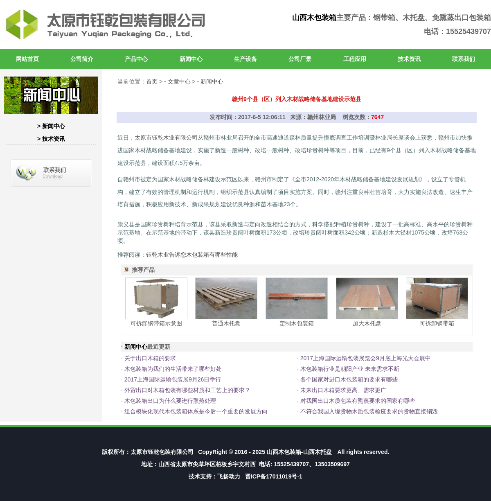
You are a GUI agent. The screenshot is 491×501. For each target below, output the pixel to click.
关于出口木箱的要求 (150, 358)
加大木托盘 (367, 323)
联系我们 (463, 59)
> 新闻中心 (51, 126)
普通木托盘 (226, 323)
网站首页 (27, 59)
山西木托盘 (317, 452)
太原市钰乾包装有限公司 (162, 452)
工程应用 (354, 59)
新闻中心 (191, 59)
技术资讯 (409, 59)
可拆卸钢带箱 (437, 323)
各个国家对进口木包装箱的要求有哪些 (349, 379)
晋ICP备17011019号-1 (273, 476)
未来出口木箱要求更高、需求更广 (343, 390)
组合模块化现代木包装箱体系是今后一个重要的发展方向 (196, 411)
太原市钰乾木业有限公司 (166, 137)
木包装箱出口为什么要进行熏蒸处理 (170, 400)
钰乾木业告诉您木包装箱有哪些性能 (192, 254)
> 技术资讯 (51, 138)
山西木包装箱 (314, 18)
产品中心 (136, 59)
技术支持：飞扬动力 (214, 476)
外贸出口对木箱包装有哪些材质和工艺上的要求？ (187, 390)
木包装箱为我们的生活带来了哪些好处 (173, 369)
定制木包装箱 (296, 323)
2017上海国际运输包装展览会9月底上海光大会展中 (365, 358)
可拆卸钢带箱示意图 (156, 323)
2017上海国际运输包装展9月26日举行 (172, 379)
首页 (152, 81)
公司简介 (81, 59)
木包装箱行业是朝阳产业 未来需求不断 (349, 369)
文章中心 (179, 81)
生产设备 (245, 59)
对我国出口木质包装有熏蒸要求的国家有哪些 (357, 400)
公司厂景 (299, 59)
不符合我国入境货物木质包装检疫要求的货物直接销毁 (369, 411)
